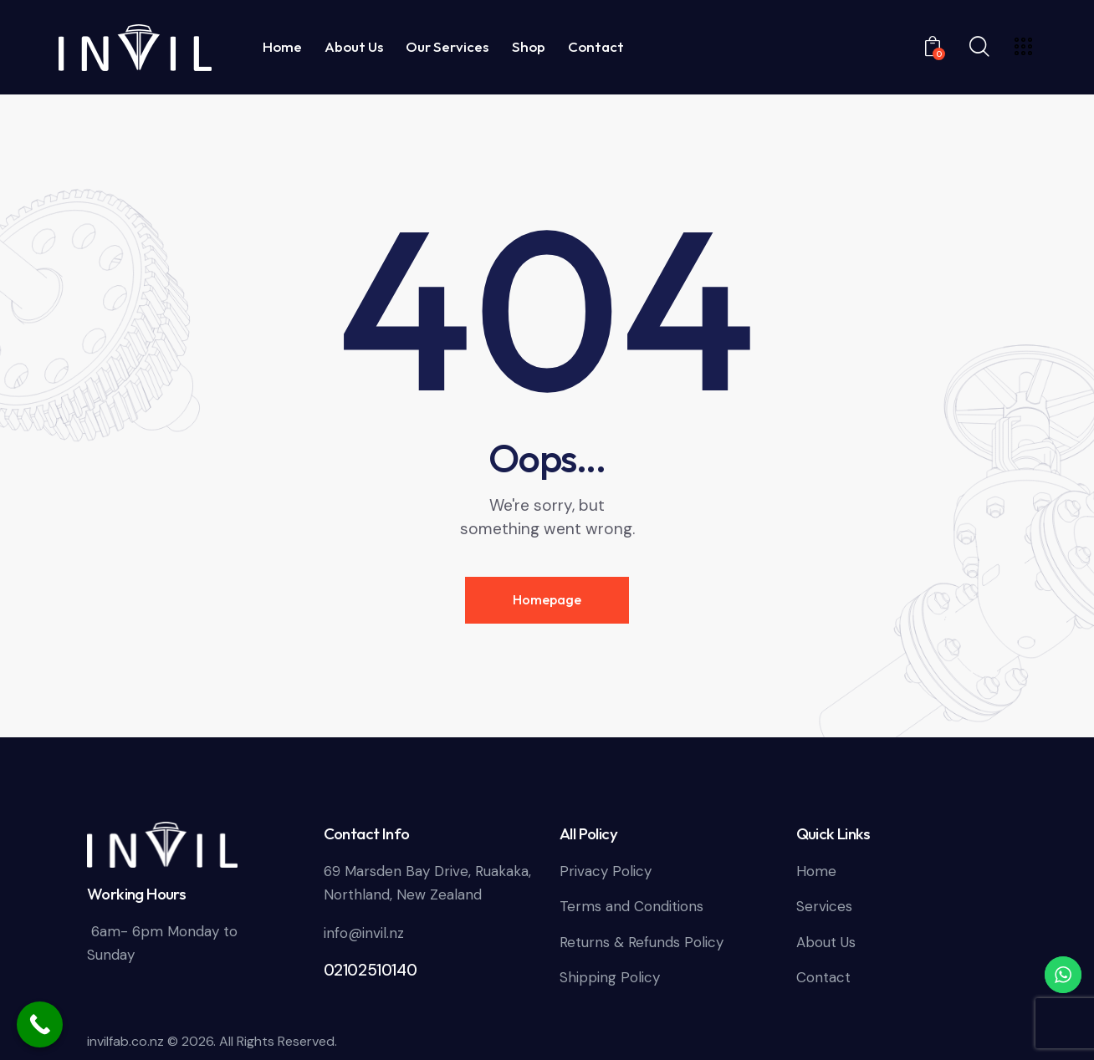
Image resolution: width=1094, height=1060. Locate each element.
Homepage (547, 599)
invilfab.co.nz (125, 1041)
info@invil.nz (364, 933)
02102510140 (370, 970)
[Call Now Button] (40, 1024)
